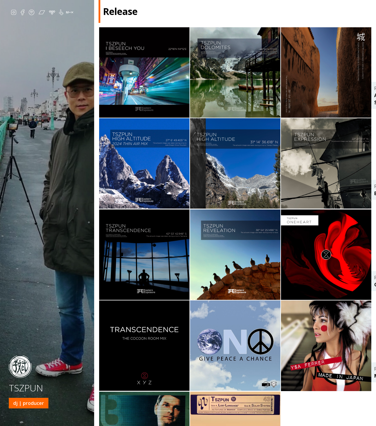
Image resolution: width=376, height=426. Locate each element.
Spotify (31, 13)
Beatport (63, 13)
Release (283, 421)
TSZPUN (26, 387)
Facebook (22, 13)
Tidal (52, 13)
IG (13, 13)
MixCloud (70, 13)
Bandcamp (42, 13)
